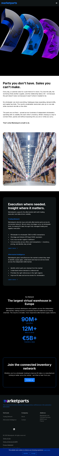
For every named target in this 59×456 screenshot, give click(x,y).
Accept (33, 453)
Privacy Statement (8, 445)
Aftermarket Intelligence (9, 420)
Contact (23, 420)
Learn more (47, 450)
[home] (9, 3)
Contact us (29, 380)
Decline (26, 453)
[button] (57, 3)
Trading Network (7, 416)
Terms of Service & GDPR (10, 442)
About (23, 416)
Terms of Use (7, 438)
